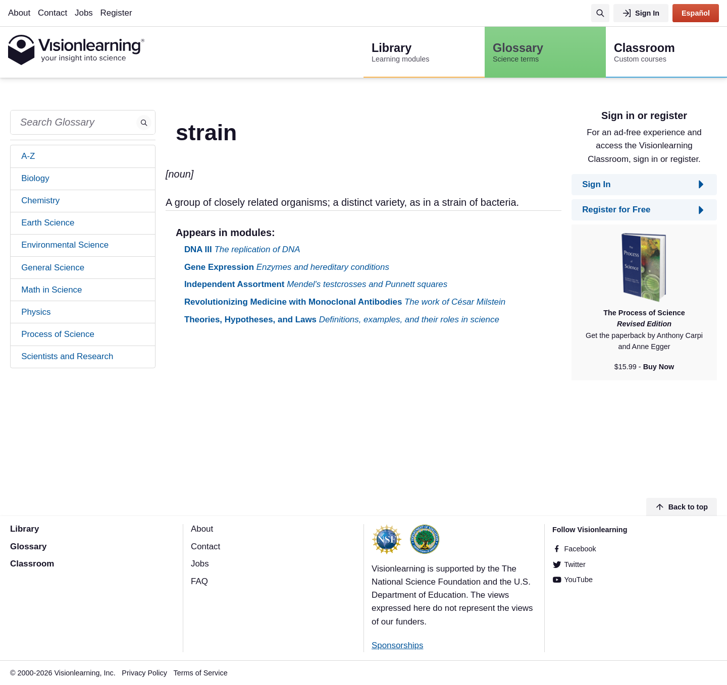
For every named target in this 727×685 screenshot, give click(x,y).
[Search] (600, 13)
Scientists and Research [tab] (67, 356)
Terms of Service (201, 673)
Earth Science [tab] (47, 222)
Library (24, 529)
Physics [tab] (35, 312)
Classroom (32, 563)
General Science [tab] (52, 267)
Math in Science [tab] (51, 290)
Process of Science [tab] (57, 334)
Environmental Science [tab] (65, 245)
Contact (52, 13)
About (19, 13)
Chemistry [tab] (40, 200)
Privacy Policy (144, 673)
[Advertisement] (363, 413)
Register (116, 13)
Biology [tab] (35, 178)
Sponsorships (397, 645)
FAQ (199, 581)
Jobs (84, 13)
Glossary (28, 546)
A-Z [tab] (28, 156)
